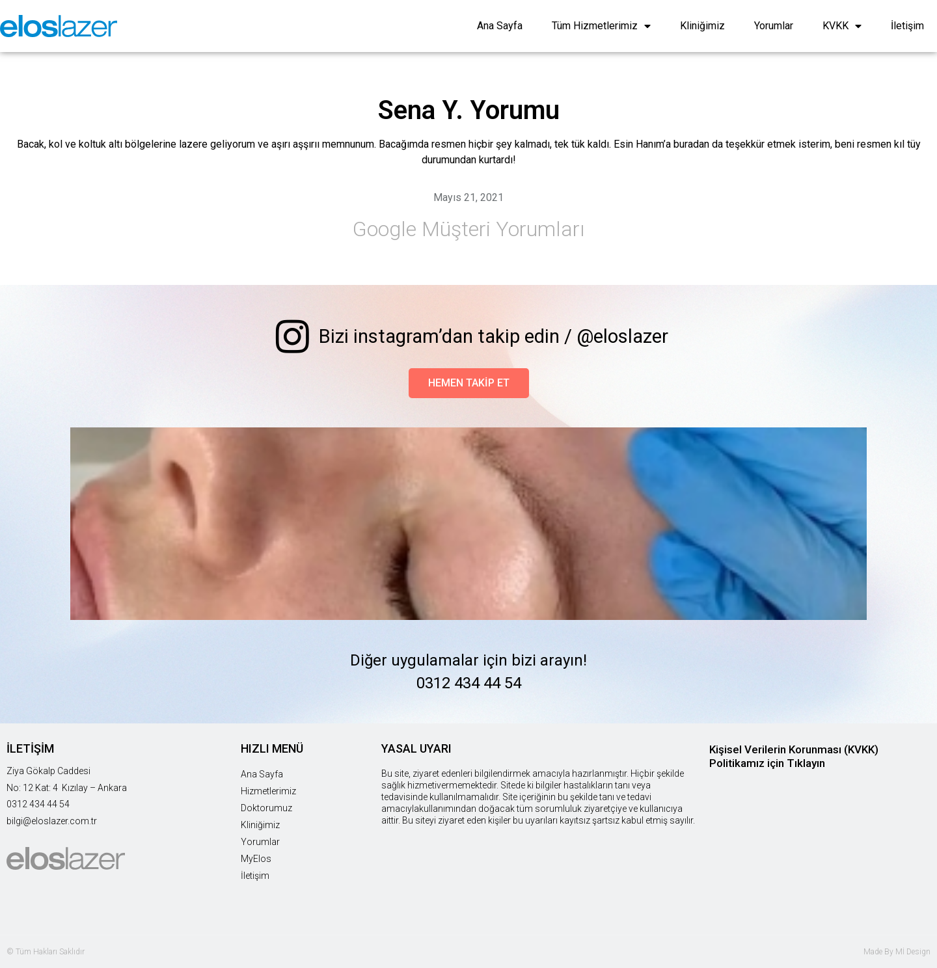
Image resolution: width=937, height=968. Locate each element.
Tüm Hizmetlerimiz (601, 26)
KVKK (842, 26)
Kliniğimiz (702, 26)
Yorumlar (773, 26)
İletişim (907, 26)
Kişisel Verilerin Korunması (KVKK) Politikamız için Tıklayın (793, 756)
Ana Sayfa (500, 26)
